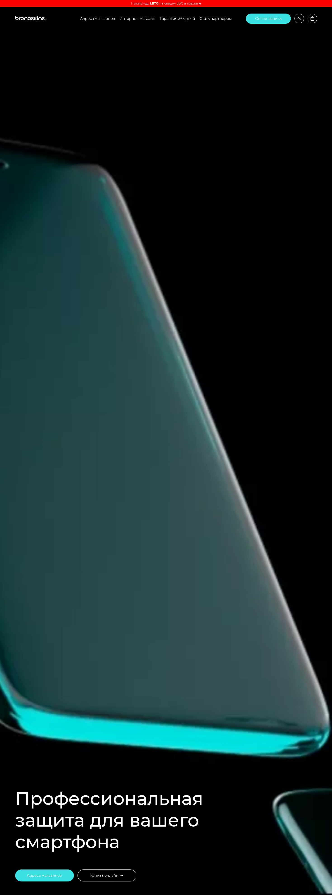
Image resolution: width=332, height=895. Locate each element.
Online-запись (268, 18)
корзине (194, 3)
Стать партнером (216, 18)
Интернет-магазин (137, 18)
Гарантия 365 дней (177, 18)
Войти (299, 18)
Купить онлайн (106, 875)
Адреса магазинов (97, 18)
